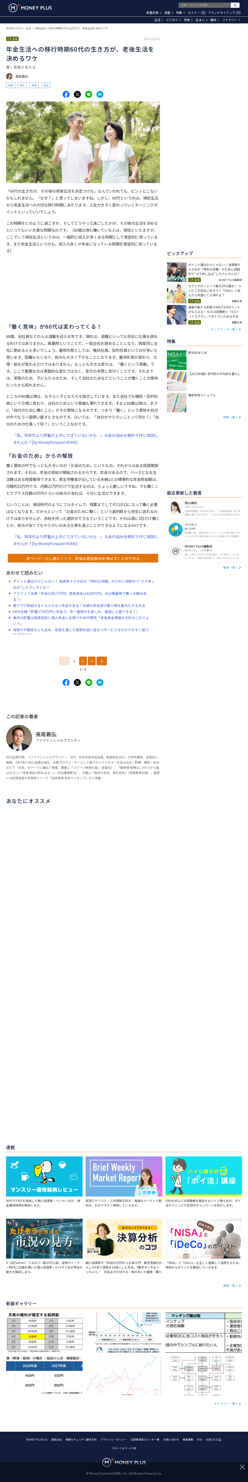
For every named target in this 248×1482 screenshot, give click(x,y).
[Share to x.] (77, 94)
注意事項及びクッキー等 (145, 1439)
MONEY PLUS (14, 28)
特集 (180, 12)
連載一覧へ (230, 1285)
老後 (188, 20)
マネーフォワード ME (124, 1448)
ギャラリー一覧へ (226, 1403)
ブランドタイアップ (224, 12)
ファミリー (231, 20)
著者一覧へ (230, 567)
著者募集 (188, 1439)
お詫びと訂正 (213, 1439)
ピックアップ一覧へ (224, 329)
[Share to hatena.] (100, 94)
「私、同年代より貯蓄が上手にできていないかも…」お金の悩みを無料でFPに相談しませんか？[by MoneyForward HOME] (85, 438)
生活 (158, 20)
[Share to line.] (88, 94)
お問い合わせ (171, 1439)
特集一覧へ (230, 417)
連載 (168, 12)
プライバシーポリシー (114, 1439)
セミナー (196, 12)
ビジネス (173, 20)
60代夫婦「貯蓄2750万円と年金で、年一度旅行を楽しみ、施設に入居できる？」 (76, 611)
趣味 (214, 20)
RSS (199, 1439)
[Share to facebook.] (66, 94)
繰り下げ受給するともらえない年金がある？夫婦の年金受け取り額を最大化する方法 (79, 605)
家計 (22, 85)
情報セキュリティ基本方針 (81, 1439)
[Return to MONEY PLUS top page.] (30, 8)
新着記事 (153, 12)
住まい (202, 20)
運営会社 (56, 1439)
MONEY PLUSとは (37, 1439)
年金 (10, 85)
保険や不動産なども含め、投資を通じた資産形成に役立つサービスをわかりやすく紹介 (81, 629)
